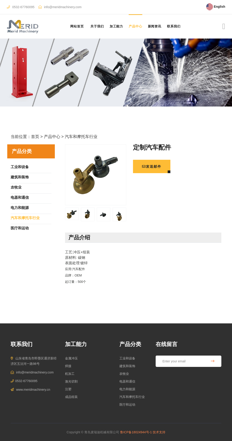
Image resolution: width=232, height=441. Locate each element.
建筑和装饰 (127, 366)
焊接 (68, 366)
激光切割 (71, 381)
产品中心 (135, 26)
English (215, 6)
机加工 (70, 374)
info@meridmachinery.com (63, 7)
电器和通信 (127, 381)
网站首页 (77, 26)
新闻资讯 (154, 26)
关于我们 (97, 26)
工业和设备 (127, 358)
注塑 (68, 389)
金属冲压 (71, 358)
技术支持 (159, 432)
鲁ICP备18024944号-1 (136, 432)
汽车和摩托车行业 (81, 136)
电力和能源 (127, 389)
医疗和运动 (127, 404)
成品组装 (71, 397)
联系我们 (173, 26)
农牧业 (124, 374)
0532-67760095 (23, 7)
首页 (35, 136)
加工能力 (116, 26)
